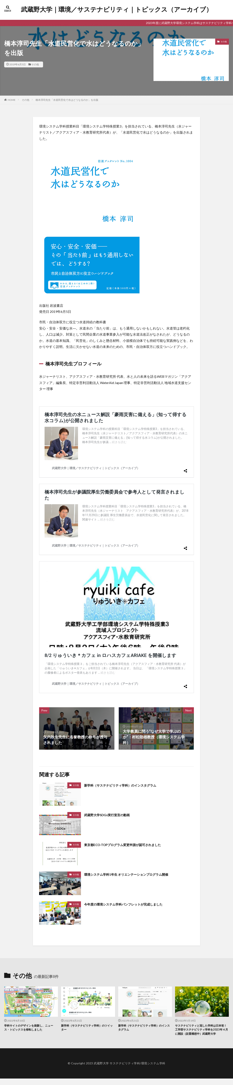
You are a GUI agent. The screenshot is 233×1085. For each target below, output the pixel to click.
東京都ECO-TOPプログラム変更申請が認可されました (130, 844)
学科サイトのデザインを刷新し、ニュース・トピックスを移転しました (31, 1028)
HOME (11, 99)
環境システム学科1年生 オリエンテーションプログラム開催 (134, 874)
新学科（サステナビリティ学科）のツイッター (87, 1028)
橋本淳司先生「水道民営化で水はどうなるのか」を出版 (67, 99)
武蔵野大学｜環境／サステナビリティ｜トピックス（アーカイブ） (116, 9)
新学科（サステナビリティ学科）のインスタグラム (127, 785)
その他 (35, 64)
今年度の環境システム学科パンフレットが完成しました (131, 904)
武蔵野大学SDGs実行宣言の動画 (111, 814)
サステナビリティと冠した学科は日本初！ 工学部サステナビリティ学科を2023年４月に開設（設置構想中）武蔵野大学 (201, 1033)
